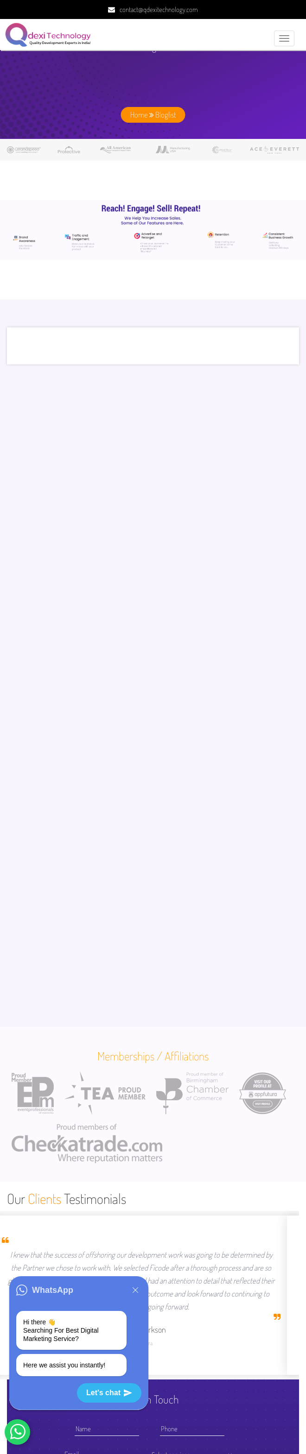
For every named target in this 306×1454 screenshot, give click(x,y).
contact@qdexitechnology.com (159, 9)
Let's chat (109, 1393)
